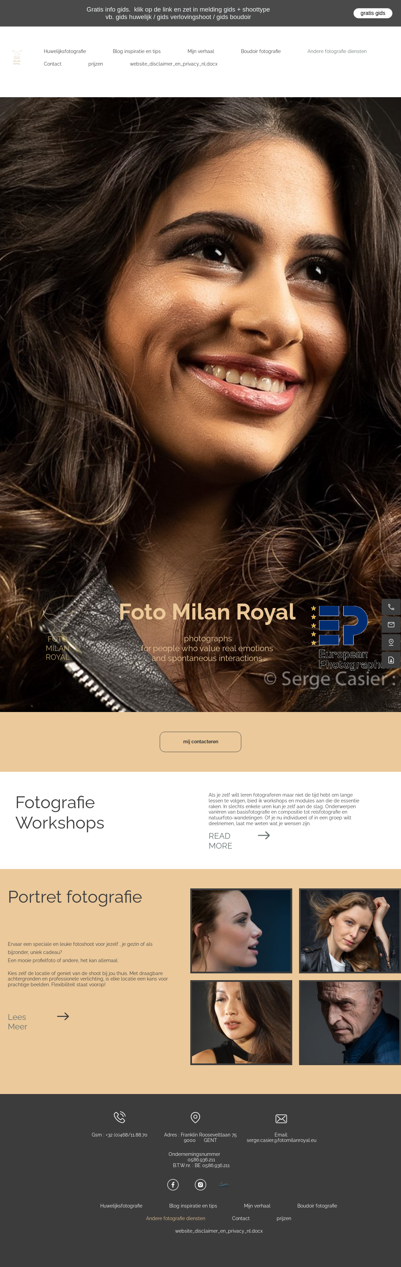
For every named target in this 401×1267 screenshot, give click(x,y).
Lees (17, 1017)
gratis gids (373, 13)
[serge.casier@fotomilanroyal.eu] (391, 625)
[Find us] (391, 642)
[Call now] (391, 607)
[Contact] (391, 660)
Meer (17, 1026)
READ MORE (220, 841)
